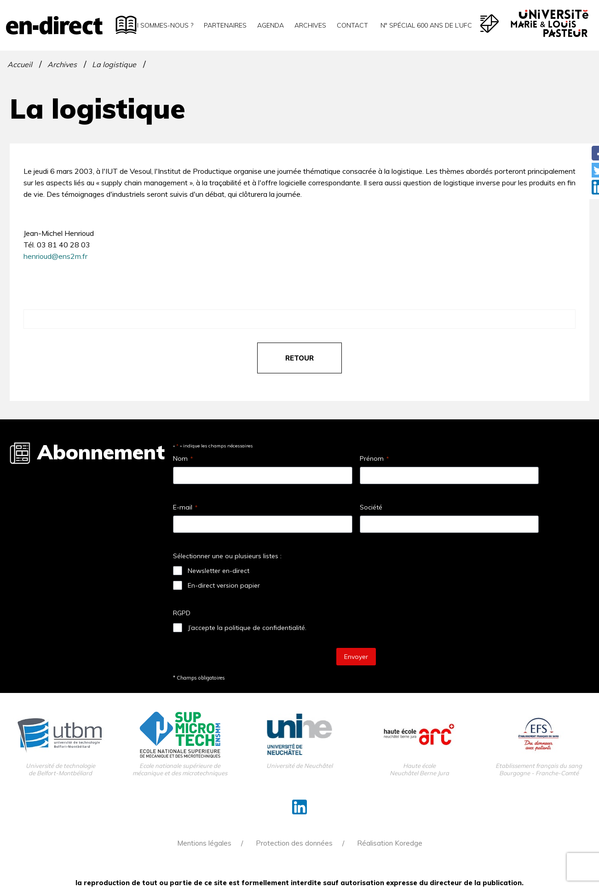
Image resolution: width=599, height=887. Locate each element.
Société (371, 507)
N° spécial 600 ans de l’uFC (425, 25)
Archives (310, 25)
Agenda (270, 25)
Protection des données (294, 843)
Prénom (374, 458)
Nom (183, 458)
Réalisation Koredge (389, 843)
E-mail (185, 507)
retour (299, 358)
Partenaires (225, 25)
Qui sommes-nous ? (160, 25)
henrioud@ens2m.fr (55, 256)
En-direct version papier (224, 585)
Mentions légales (204, 843)
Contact (352, 25)
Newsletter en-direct (218, 571)
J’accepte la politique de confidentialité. (247, 628)
